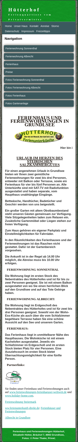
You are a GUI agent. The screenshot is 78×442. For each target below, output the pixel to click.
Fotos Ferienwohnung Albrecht (23, 87)
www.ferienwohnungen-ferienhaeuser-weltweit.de (38, 392)
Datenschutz (12, 31)
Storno (55, 26)
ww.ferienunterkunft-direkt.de (22, 408)
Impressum (27, 31)
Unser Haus (20, 26)
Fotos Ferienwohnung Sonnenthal (25, 79)
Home (8, 26)
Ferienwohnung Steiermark (20, 401)
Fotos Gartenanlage (17, 103)
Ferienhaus (12, 64)
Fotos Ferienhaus (16, 95)
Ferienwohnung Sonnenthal (21, 48)
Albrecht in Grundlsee (17, 417)
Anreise (45, 26)
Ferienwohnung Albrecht (19, 56)
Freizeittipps (43, 31)
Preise (9, 72)
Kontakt (34, 26)
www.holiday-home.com (19, 395)
